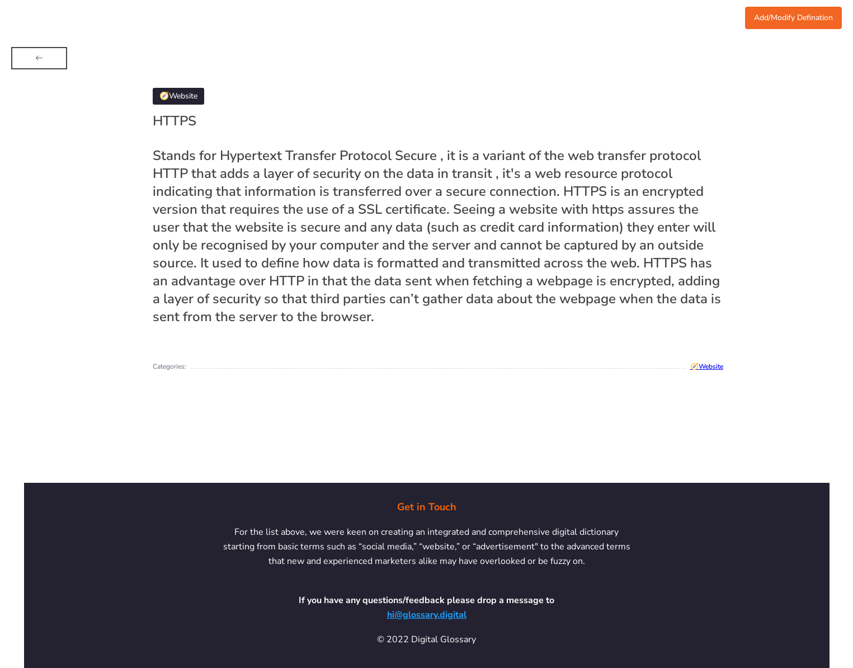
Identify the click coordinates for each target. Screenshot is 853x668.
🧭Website (706, 366)
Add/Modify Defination (793, 17)
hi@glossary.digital (426, 615)
